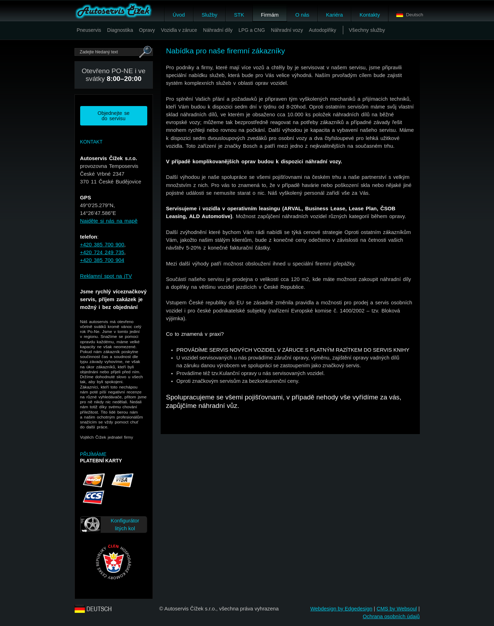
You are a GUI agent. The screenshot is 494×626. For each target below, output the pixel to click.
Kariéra (334, 15)
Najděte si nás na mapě (109, 221)
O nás (302, 15)
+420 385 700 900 (102, 244)
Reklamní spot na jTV (106, 276)
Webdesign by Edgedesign (341, 609)
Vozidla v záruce (179, 30)
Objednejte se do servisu (113, 115)
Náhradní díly (218, 30)
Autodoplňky (322, 30)
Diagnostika (120, 30)
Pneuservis (89, 30)
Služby (209, 15)
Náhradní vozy (287, 30)
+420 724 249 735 (102, 252)
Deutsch (409, 14)
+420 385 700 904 (102, 260)
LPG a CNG (251, 30)
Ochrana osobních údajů (391, 616)
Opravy (147, 30)
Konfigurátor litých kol (125, 524)
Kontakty (369, 15)
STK (239, 15)
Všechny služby (367, 30)
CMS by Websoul (396, 609)
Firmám (270, 15)
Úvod (179, 15)
